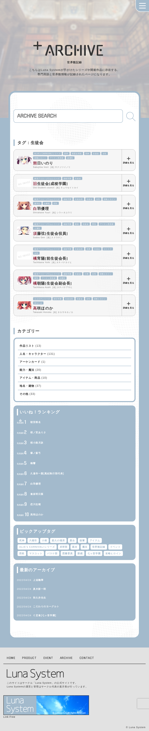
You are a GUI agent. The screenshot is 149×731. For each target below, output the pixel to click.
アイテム (95, 540)
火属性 (62, 278)
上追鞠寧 (38, 580)
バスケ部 (52, 553)
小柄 (86, 274)
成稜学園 (67, 178)
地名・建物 (27, 385)
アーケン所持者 (57, 158)
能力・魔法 (27, 369)
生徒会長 (79, 199)
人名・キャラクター (33, 353)
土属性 (37, 228)
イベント (115, 547)
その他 (24, 394)
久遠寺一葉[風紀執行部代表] (47, 473)
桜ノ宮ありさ (38, 432)
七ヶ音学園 (94, 553)
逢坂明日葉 (36, 494)
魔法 (84, 547)
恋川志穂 (35, 504)
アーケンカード (30, 361)
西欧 (21, 553)
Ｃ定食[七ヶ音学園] (44, 615)
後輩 (82, 540)
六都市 (33, 540)
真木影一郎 (39, 589)
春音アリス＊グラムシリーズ (47, 178)
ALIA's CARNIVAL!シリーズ (47, 154)
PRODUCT (29, 658)
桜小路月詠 (36, 442)
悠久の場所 (58, 540)
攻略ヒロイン (40, 158)
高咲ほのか (36, 514)
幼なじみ (38, 303)
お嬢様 (47, 203)
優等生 (37, 203)
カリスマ (108, 249)
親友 (77, 224)
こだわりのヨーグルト (46, 606)
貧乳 (36, 278)
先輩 (89, 249)
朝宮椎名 (35, 422)
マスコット (35, 553)
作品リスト (27, 345)
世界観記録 (98, 547)
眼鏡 (80, 553)
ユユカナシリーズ (42, 299)
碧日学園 (58, 299)
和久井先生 (39, 597)
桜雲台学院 (77, 154)
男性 (94, 224)
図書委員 (67, 553)
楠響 (33, 463)
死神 (87, 154)
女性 (105, 154)
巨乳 (55, 203)
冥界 (66, 154)
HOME (11, 658)
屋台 (72, 540)
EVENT (48, 658)
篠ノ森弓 (35, 453)
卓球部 (64, 547)
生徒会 (96, 154)
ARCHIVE (66, 658)
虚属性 (70, 158)
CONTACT (87, 658)
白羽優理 (35, 483)
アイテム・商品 (30, 377)
